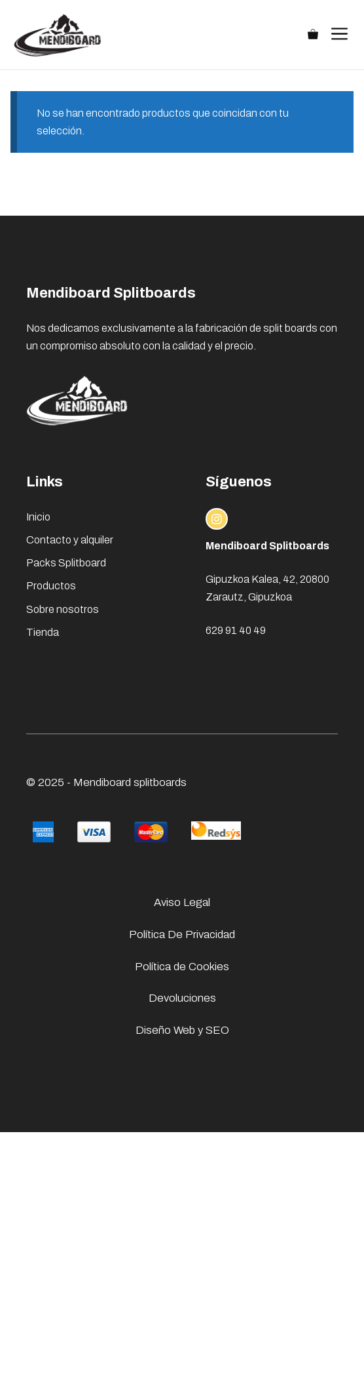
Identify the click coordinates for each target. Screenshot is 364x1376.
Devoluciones (182, 998)
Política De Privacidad (182, 934)
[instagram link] (217, 519)
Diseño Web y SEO (182, 1030)
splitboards (160, 782)
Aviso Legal (182, 902)
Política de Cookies (182, 966)
